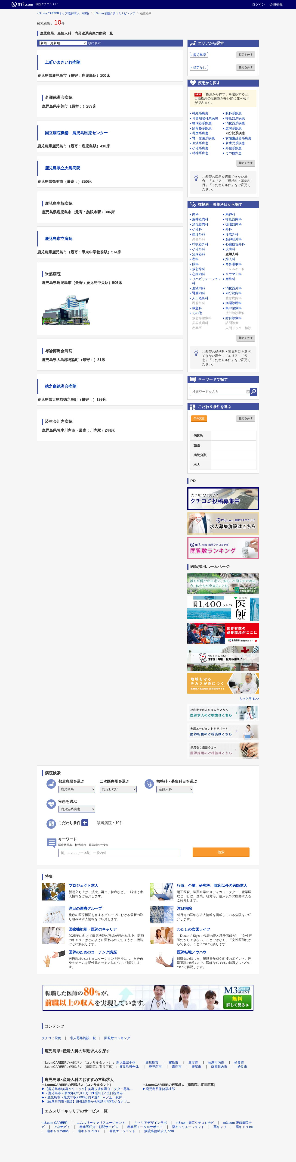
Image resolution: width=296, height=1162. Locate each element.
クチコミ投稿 (51, 1038)
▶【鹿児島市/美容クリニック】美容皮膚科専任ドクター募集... (87, 1089)
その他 (197, 313)
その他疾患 (233, 153)
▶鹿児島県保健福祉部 (158, 1089)
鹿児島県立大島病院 (62, 168)
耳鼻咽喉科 (233, 264)
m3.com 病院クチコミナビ (195, 1123)
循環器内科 (233, 224)
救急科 (197, 308)
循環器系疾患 (202, 123)
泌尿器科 (198, 254)
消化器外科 (233, 288)
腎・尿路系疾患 (203, 138)
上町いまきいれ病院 (62, 62)
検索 (221, 852)
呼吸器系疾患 (235, 118)
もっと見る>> (249, 699)
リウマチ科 (233, 274)
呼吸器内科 (233, 219)
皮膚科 (230, 249)
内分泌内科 (233, 293)
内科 (195, 214)
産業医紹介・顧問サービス (98, 1127)
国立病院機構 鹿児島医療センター (76, 133)
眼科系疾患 (233, 113)
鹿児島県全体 (126, 1062)
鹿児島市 (151, 1062)
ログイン (258, 4)
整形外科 (198, 234)
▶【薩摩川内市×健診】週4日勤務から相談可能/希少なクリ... (86, 1101)
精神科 (230, 214)
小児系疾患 (200, 148)
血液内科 (198, 288)
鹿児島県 (199, 55)
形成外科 (231, 234)
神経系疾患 (200, 113)
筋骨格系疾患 (202, 128)
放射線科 (198, 269)
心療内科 (198, 274)
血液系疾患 (200, 143)
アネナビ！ (62, 1127)
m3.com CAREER (55, 1123)
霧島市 (173, 1062)
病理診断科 (233, 303)
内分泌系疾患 (235, 133)
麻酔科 (230, 279)
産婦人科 (231, 254)
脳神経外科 (233, 239)
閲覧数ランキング (117, 1038)
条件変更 (199, 418)
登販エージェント (122, 1131)
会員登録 (276, 4)
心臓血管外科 (235, 244)
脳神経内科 (200, 219)
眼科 (195, 264)
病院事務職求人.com (159, 1131)
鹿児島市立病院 (58, 239)
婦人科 (230, 259)
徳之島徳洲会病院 (60, 386)
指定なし (199, 67)
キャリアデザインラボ (150, 1123)
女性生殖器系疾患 (238, 138)
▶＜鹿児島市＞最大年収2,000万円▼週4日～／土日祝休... (83, 1097)
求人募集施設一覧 (83, 1038)
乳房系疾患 (200, 133)
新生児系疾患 (235, 143)
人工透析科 (200, 298)
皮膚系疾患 (233, 128)
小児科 (197, 229)
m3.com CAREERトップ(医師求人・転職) (63, 13)
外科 (228, 229)
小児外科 (198, 249)
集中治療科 (233, 308)
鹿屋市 (193, 1062)
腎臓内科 (198, 293)
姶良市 (239, 1062)
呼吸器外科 (200, 244)
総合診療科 (233, 318)
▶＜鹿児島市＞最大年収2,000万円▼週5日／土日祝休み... (83, 1093)
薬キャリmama (58, 1131)
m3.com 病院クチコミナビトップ (114, 13)
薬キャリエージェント (188, 1127)
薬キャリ (219, 1127)
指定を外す (246, 54)
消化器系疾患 (235, 123)
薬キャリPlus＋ (89, 1131)
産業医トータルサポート (145, 1127)
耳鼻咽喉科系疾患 (205, 118)
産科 (195, 259)
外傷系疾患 (233, 148)
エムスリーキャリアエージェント (101, 1123)
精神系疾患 (200, 153)
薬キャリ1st (244, 1127)
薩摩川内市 (216, 1062)
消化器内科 (200, 224)
